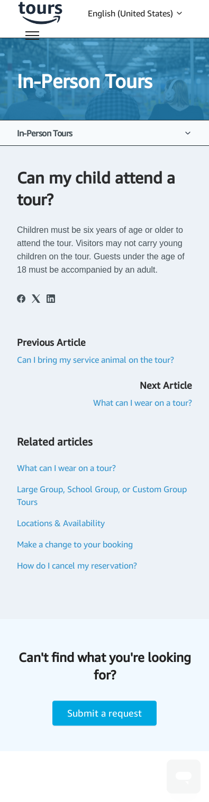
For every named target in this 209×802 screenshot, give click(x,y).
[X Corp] (36, 299)
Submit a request (104, 713)
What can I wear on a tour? (142, 402)
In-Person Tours (44, 133)
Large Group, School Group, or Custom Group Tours (102, 495)
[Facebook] (21, 299)
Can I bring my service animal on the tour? (95, 359)
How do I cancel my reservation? (77, 565)
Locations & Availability (61, 523)
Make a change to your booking (75, 544)
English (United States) (136, 13)
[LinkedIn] (51, 299)
